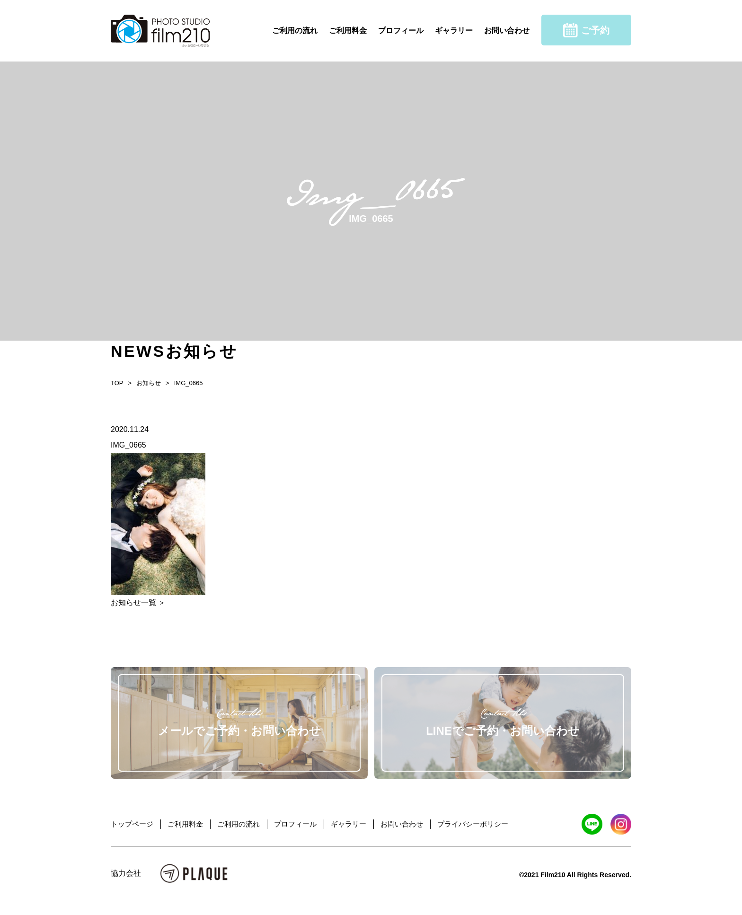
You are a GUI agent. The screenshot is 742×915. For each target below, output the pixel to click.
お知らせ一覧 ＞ (138, 602)
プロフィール (401, 30)
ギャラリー (454, 30)
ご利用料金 (348, 30)
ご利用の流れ (295, 30)
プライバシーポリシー (472, 824)
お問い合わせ (507, 30)
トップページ (132, 824)
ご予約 (586, 30)
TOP (117, 383)
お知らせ (148, 383)
